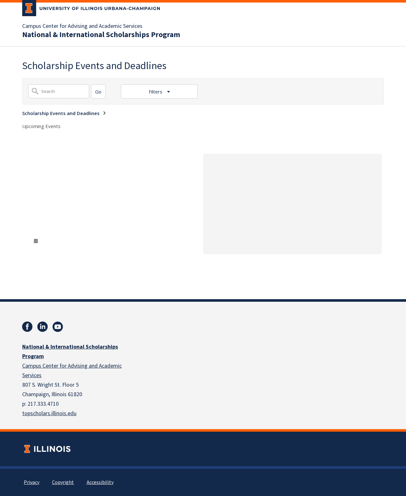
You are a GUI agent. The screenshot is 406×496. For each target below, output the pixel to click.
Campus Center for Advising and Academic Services (82, 26)
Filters (156, 91)
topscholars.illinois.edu (49, 413)
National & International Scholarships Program (101, 35)
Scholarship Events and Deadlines (61, 113)
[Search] (98, 91)
